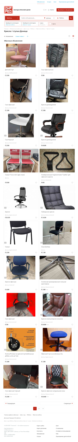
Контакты (39, 431)
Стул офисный (9, 105)
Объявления (41, 2)
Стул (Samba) (45, 247)
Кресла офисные (10, 282)
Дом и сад (22, 415)
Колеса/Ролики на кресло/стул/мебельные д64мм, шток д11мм (19, 355)
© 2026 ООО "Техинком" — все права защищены (16, 425)
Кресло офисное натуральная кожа (53, 391)
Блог (55, 2)
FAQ (57, 434)
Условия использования (63, 431)
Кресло (7, 212)
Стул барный (9, 140)
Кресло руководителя (48, 105)
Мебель (29, 415)
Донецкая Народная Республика (12, 418)
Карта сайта (40, 425)
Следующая (68, 403)
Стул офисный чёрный (12, 391)
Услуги (49, 2)
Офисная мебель (37, 415)
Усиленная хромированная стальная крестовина (53, 283)
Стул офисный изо (47, 70)
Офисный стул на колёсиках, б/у (52, 354)
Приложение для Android (66, 2)
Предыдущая (10, 403)
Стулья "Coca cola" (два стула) (15, 175)
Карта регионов (41, 428)
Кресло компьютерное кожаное (52, 319)
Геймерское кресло (47, 212)
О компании (59, 428)
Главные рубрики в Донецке (11, 415)
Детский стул (9, 70)
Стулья (7, 247)
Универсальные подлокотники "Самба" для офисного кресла (55, 176)
